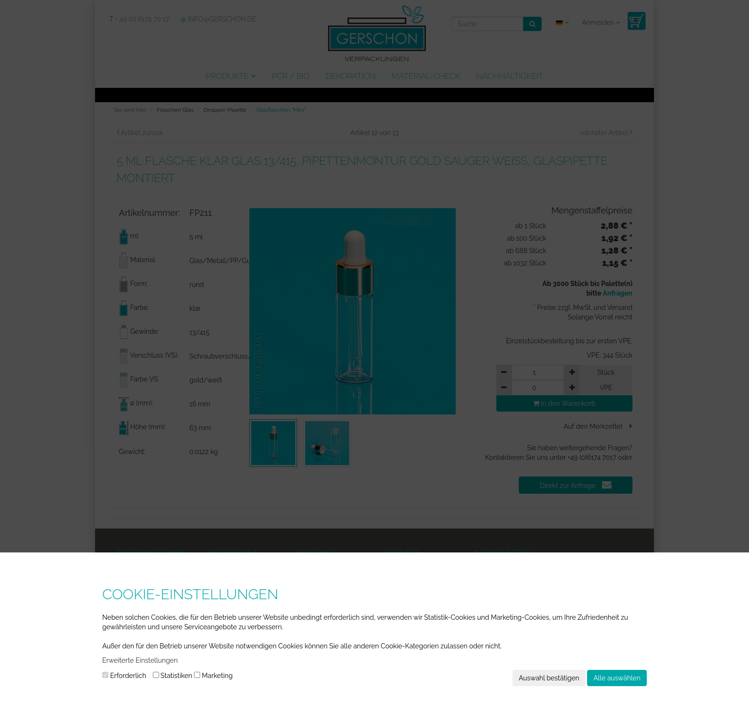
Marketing (213, 675)
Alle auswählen (617, 678)
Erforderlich (124, 675)
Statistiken (173, 675)
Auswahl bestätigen (549, 678)
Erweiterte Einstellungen (140, 660)
